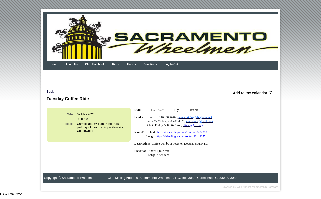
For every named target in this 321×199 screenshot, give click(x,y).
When (71, 114)
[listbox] (253, 93)
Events (131, 64)
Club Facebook (95, 64)
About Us (72, 64)
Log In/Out (171, 64)
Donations (150, 64)
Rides (116, 64)
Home (54, 64)
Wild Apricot (244, 186)
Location (69, 124)
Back (50, 91)
